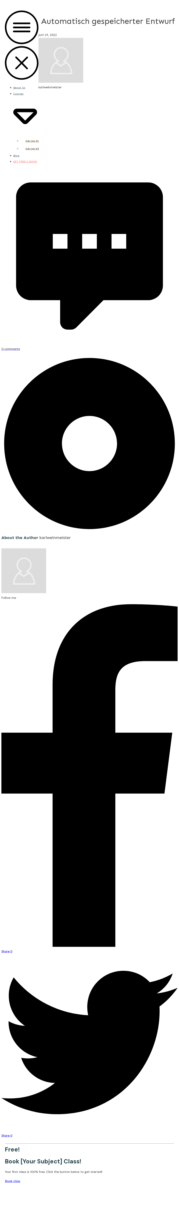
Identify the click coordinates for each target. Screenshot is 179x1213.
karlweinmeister (55, 537)
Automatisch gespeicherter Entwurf (108, 21)
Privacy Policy (100, 1202)
